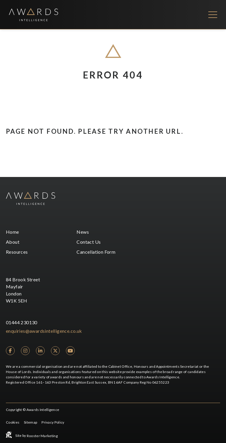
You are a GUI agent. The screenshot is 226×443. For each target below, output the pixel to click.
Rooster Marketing (42, 436)
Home (12, 232)
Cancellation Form (96, 252)
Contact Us (89, 242)
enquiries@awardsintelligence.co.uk (44, 331)
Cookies (12, 422)
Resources (17, 252)
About (12, 242)
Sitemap (30, 422)
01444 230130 (21, 322)
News (83, 232)
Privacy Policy (52, 422)
